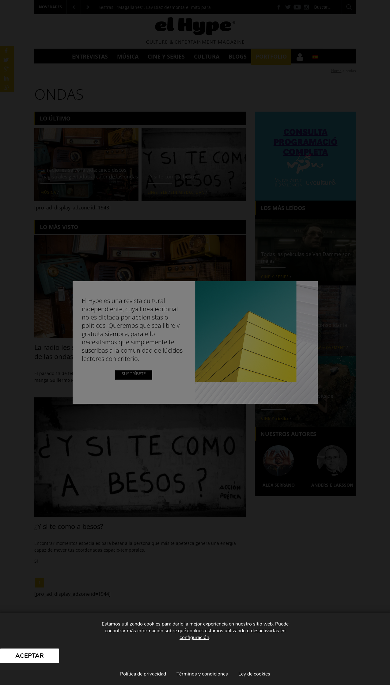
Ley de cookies (254, 674)
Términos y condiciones (202, 674)
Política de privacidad (143, 674)
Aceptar (29, 656)
